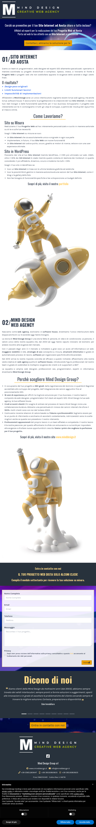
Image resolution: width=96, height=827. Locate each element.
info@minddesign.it (59, 768)
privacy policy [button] (7, 791)
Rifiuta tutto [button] (65, 822)
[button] (93, 784)
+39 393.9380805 (48, 772)
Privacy (7, 651)
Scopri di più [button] (11, 822)
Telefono (8, 616)
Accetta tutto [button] (84, 822)
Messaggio (9, 627)
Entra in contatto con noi (48, 725)
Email (6, 605)
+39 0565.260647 (27, 772)
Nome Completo (12, 593)
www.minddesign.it (66, 437)
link (71, 653)
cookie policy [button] (79, 794)
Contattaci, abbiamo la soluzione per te (48, 43)
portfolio (63, 183)
